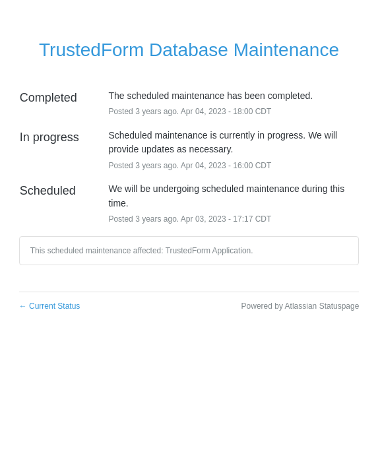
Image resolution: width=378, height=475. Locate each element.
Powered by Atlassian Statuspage (300, 306)
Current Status (49, 306)
